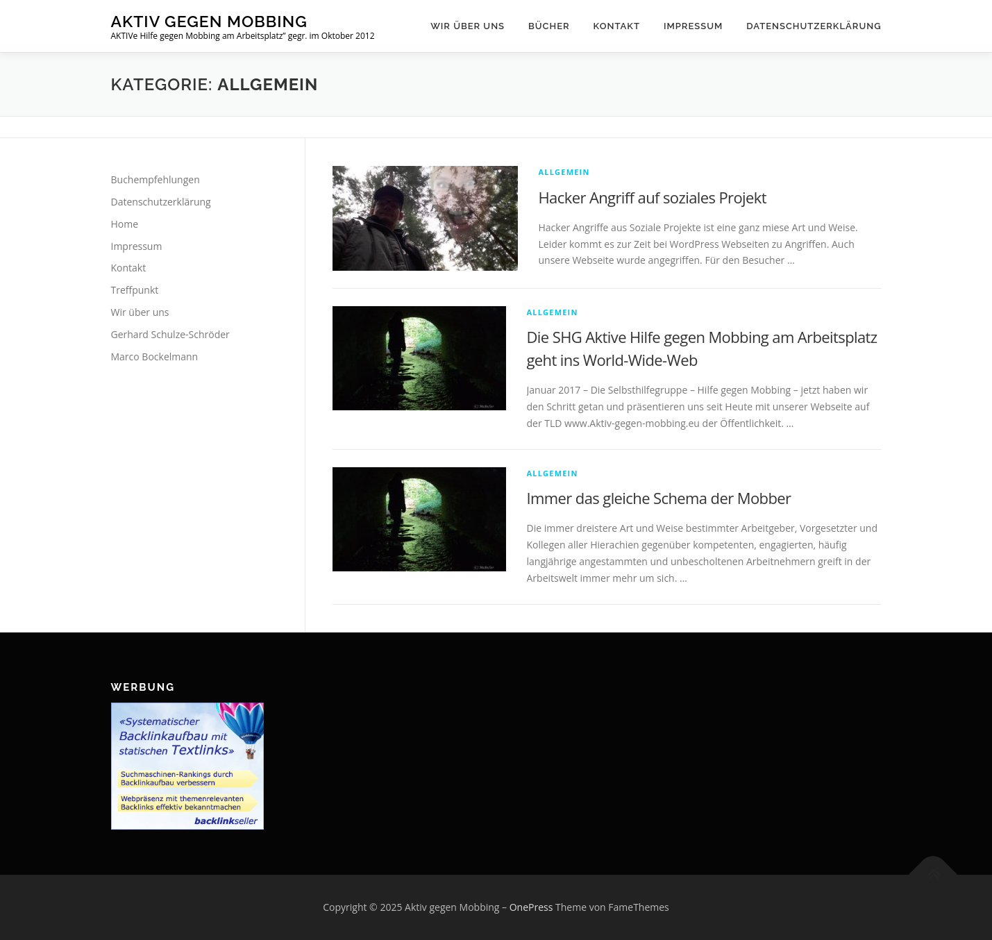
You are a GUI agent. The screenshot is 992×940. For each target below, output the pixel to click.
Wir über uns (467, 26)
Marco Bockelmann (155, 356)
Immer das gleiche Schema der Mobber (659, 497)
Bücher (549, 26)
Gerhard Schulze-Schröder (170, 334)
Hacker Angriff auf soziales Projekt (653, 197)
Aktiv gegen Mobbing (209, 21)
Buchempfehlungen (155, 179)
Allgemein (564, 172)
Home (125, 223)
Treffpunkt (135, 289)
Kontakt (617, 26)
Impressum (693, 26)
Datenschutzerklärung (813, 26)
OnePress (531, 907)
